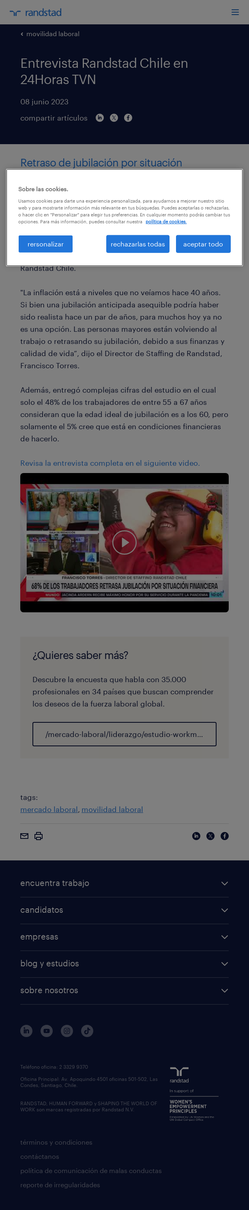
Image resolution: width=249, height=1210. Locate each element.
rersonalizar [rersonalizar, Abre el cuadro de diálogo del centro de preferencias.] (46, 244)
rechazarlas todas (138, 244)
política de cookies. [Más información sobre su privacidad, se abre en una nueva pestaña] (166, 221)
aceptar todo (203, 244)
